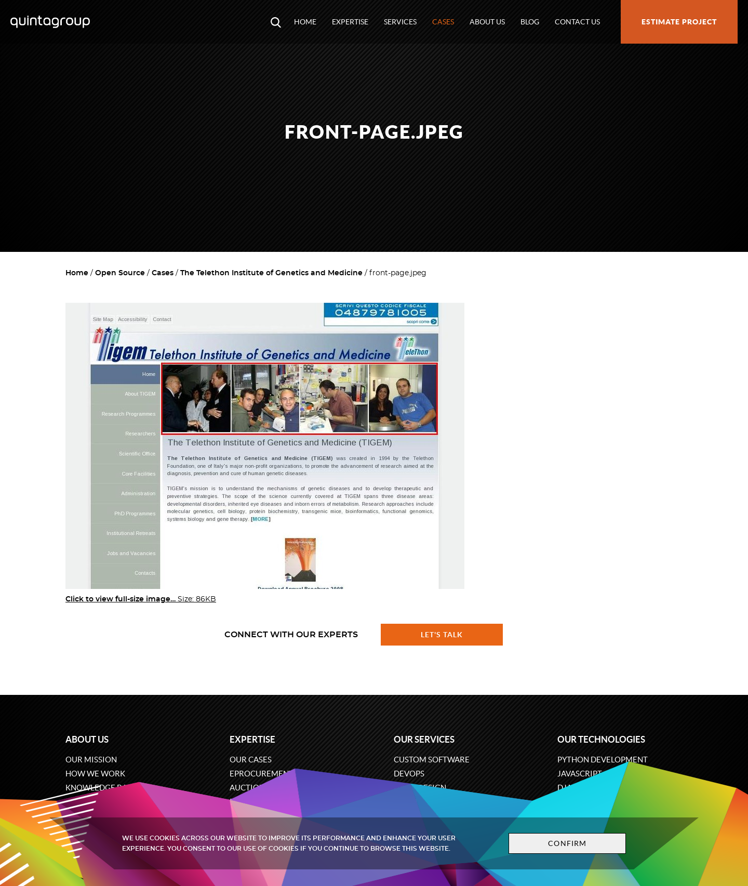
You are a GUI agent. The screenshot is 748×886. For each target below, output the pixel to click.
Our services (424, 739)
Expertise (350, 22)
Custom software (432, 759)
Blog (529, 22)
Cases (443, 22)
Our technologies (601, 739)
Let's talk (442, 634)
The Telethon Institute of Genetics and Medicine (271, 273)
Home (305, 22)
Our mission (91, 759)
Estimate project (679, 22)
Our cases (251, 759)
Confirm (567, 843)
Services (400, 22)
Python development (602, 759)
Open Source (120, 273)
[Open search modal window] (275, 22)
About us (487, 22)
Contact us (577, 22)
